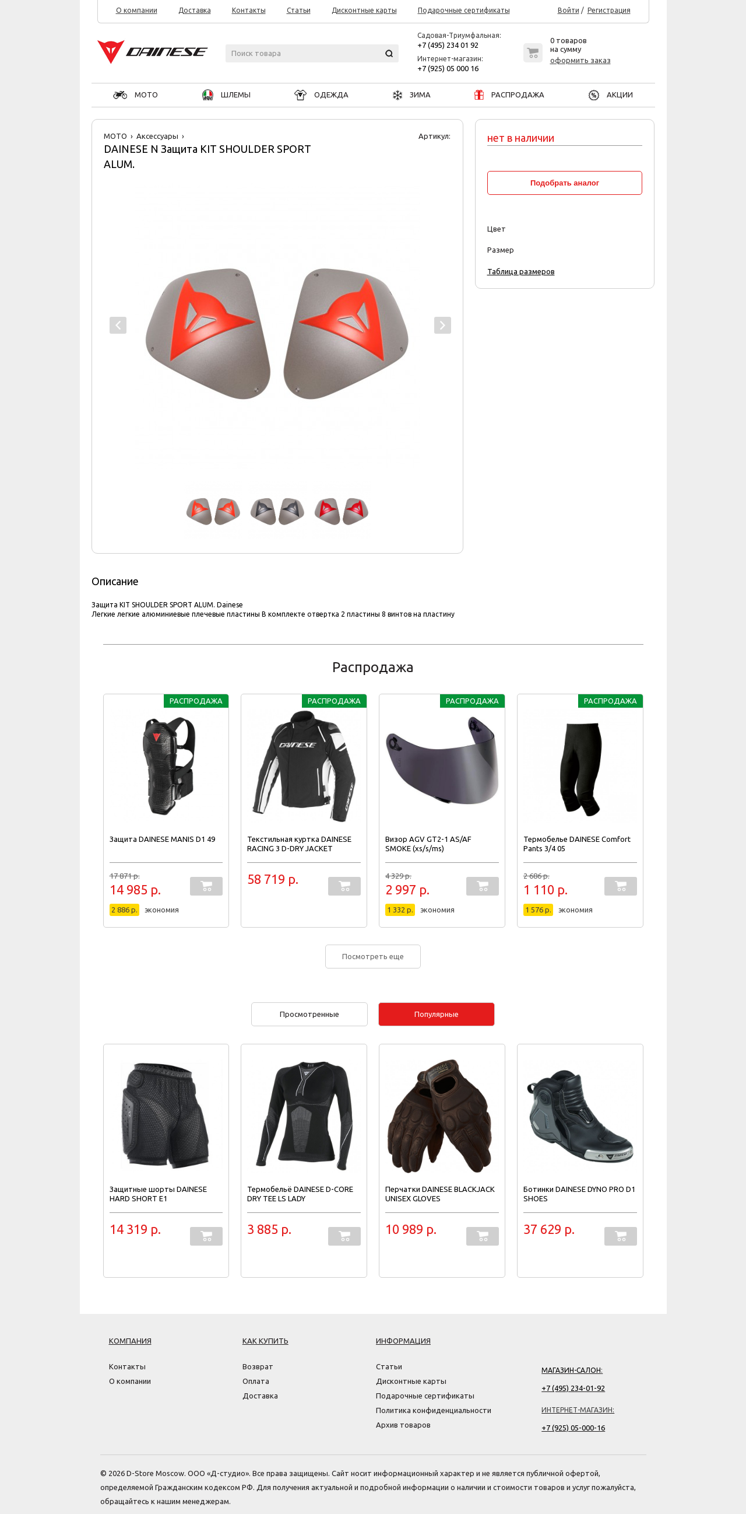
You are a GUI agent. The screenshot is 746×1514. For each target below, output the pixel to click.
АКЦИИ (611, 94)
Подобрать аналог (564, 183)
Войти (568, 10)
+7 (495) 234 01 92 (447, 45)
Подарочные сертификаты (464, 10)
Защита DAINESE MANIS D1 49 (162, 839)
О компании (136, 10)
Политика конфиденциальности (433, 1410)
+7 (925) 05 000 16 (447, 68)
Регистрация (609, 10)
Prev (118, 325)
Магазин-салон (571, 1370)
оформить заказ (580, 60)
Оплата (255, 1381)
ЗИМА (412, 94)
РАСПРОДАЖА (509, 94)
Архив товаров (403, 1425)
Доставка (194, 10)
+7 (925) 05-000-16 (573, 1428)
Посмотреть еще (373, 956)
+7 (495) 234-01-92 (573, 1388)
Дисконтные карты (364, 10)
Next (442, 325)
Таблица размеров (521, 271)
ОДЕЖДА (321, 94)
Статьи (299, 10)
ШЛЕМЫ (226, 94)
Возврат (257, 1366)
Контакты (249, 10)
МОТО (135, 94)
